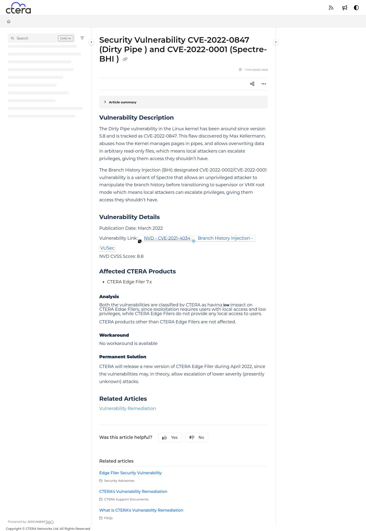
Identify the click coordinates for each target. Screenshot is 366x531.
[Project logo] (18, 8)
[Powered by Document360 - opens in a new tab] (31, 521)
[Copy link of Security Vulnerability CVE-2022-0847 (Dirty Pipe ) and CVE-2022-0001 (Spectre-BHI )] (125, 59)
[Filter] (82, 38)
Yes (170, 437)
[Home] (8, 21)
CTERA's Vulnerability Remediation (133, 491)
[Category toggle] (91, 42)
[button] (41, 38)
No (197, 437)
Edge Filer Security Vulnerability (130, 473)
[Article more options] (264, 84)
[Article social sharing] (252, 84)
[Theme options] (356, 8)
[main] (183, 276)
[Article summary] (183, 102)
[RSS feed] (331, 8)
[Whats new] (345, 8)
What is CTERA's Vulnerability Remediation (141, 510)
